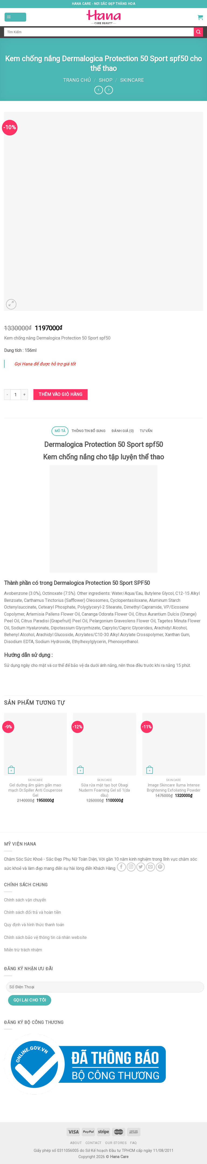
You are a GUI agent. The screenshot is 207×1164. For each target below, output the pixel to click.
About (76, 1143)
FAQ (133, 1143)
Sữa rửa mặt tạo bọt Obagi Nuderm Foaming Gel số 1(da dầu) (104, 790)
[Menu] (15, 17)
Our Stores (115, 1143)
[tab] (59, 431)
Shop (105, 80)
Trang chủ (77, 80)
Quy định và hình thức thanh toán (34, 924)
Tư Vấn (146, 431)
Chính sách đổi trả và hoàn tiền (32, 912)
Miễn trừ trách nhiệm (23, 949)
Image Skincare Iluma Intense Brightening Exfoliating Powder (174, 788)
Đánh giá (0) (123, 431)
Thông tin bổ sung (88, 431)
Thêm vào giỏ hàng (60, 394)
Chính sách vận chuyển (25, 899)
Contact (93, 1143)
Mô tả (60, 431)
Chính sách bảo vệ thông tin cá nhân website (45, 937)
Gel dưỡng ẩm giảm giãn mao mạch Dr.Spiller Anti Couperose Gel (35, 790)
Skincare (132, 80)
